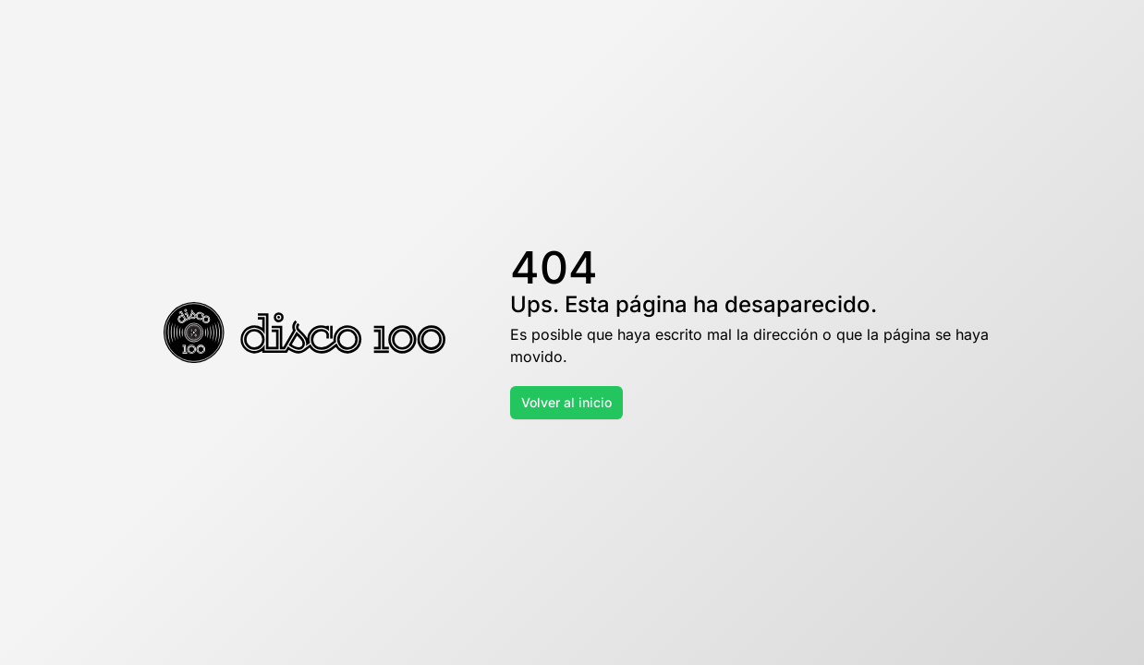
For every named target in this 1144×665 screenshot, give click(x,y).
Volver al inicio (566, 402)
